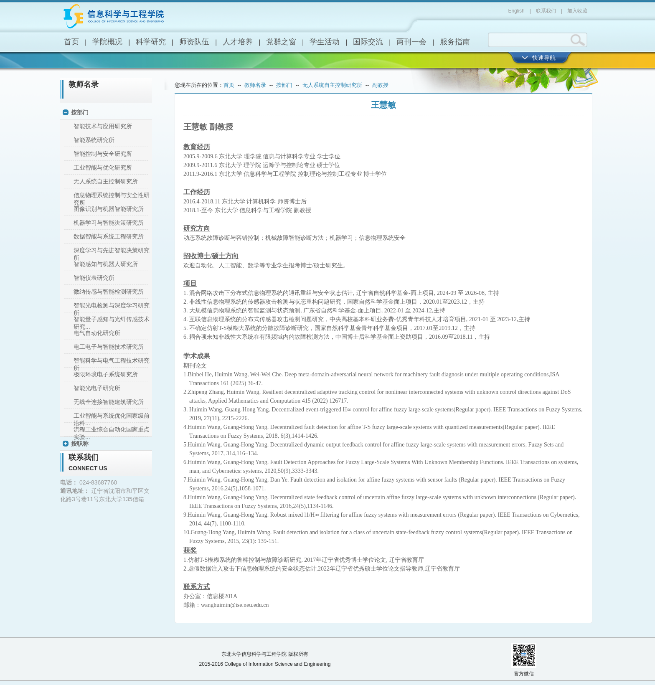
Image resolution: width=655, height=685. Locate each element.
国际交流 (368, 42)
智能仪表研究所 (94, 277)
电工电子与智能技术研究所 (109, 346)
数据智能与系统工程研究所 (109, 236)
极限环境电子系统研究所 (106, 374)
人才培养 (238, 42)
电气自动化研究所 (97, 333)
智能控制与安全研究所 (103, 153)
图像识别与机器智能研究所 (109, 209)
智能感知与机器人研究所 (106, 264)
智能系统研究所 (94, 140)
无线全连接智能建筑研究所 (109, 401)
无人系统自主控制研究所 (106, 181)
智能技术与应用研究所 (103, 126)
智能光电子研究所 (97, 388)
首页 (71, 42)
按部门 (80, 112)
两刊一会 (411, 42)
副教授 (380, 85)
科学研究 (151, 42)
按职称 (80, 443)
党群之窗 (281, 42)
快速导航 (544, 57)
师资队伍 (194, 42)
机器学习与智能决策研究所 (109, 222)
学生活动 (325, 42)
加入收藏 (577, 11)
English (516, 11)
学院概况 (107, 42)
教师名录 (84, 84)
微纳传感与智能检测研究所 (109, 291)
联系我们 (546, 11)
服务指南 (455, 42)
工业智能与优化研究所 (103, 167)
